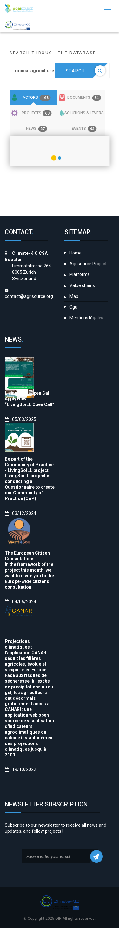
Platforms (79, 274)
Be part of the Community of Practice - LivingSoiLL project (29, 464)
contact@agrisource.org (29, 296)
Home (75, 252)
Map (73, 296)
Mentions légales (86, 317)
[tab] (33, 97)
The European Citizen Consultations (27, 555)
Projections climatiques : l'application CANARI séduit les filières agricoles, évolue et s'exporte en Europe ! (27, 655)
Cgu (73, 307)
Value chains (82, 285)
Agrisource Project (88, 263)
